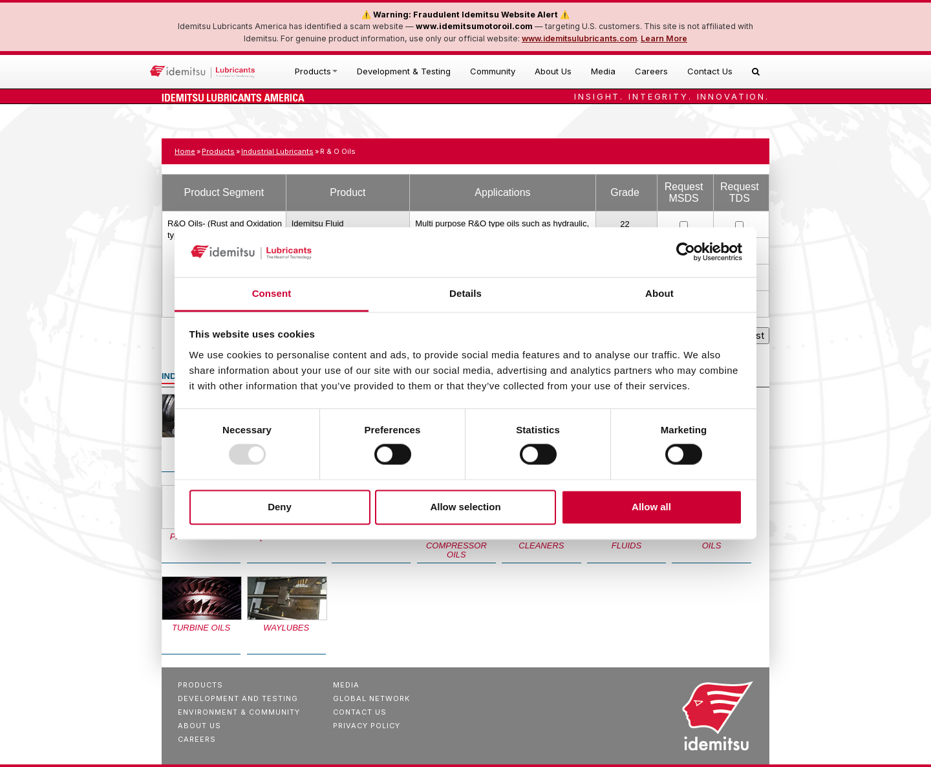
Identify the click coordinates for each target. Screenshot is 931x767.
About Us (553, 71)
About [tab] (659, 293)
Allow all (651, 506)
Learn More (664, 38)
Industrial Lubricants (277, 151)
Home (185, 151)
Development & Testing (404, 71)
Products (316, 71)
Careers (651, 71)
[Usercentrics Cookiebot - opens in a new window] (685, 252)
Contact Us (710, 71)
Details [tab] (465, 293)
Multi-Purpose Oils (712, 541)
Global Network (371, 698)
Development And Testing (238, 698)
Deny (280, 506)
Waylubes (286, 627)
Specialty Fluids (627, 541)
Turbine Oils (201, 627)
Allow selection (465, 506)
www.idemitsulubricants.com (579, 38)
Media (603, 71)
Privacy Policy (366, 725)
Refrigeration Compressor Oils (456, 545)
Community (492, 71)
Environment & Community (239, 712)
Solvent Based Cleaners (542, 541)
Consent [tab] (272, 293)
